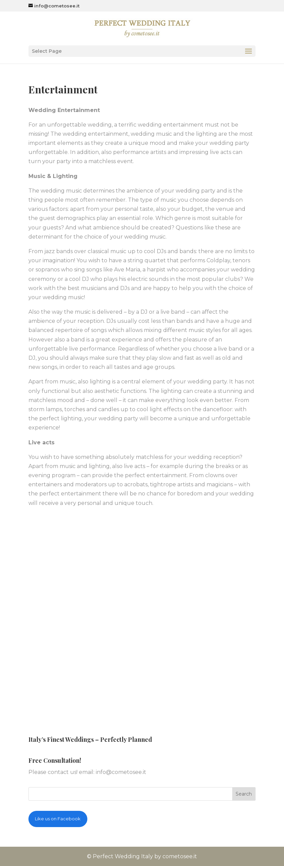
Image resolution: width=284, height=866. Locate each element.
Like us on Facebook (58, 818)
